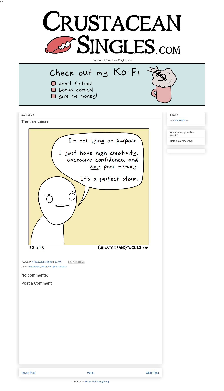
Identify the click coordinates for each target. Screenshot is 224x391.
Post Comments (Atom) (97, 381)
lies (50, 266)
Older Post (152, 372)
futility (44, 266)
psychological (60, 266)
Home (90, 372)
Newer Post (28, 372)
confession (34, 266)
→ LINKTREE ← (179, 120)
